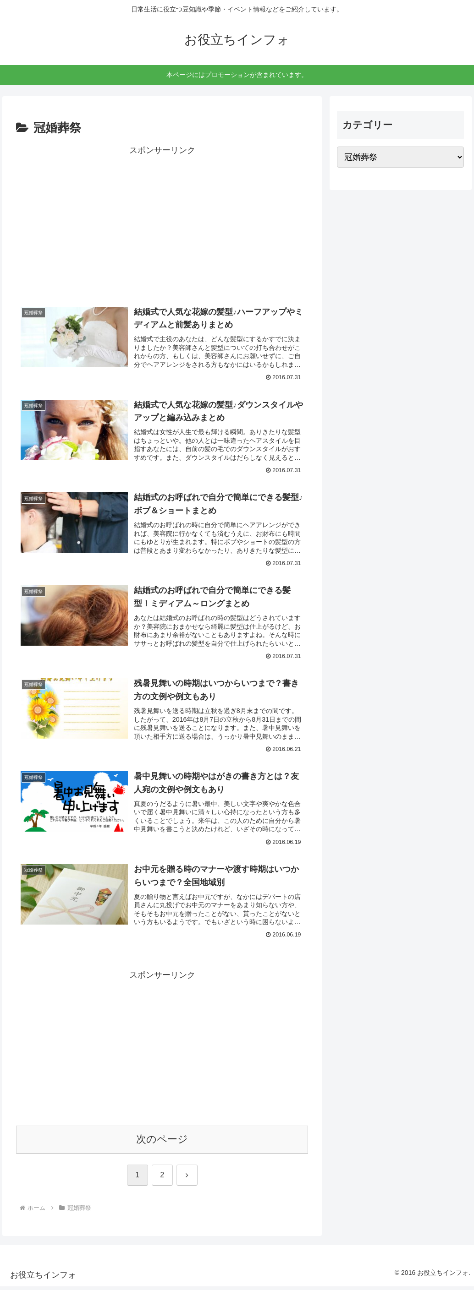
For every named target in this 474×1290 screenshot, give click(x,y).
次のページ (162, 1143)
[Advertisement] (162, 222)
